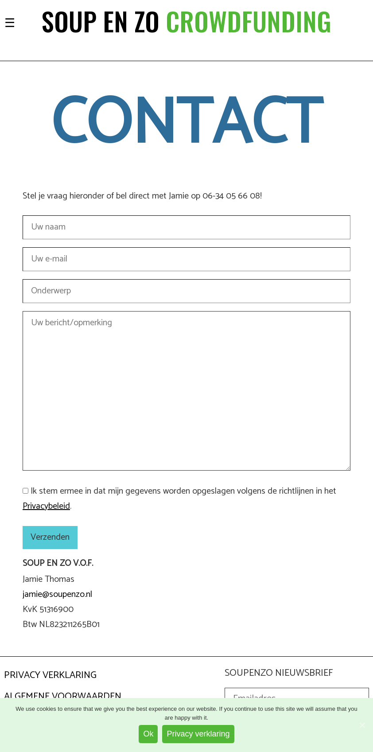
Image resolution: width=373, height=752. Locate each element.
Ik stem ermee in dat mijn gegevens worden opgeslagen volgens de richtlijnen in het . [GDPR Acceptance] (179, 499)
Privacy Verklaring (50, 675)
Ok (148, 733)
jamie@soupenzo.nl (57, 594)
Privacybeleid (46, 506)
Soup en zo (186, 21)
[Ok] (361, 725)
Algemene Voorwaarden (62, 696)
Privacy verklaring (198, 733)
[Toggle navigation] (10, 22)
